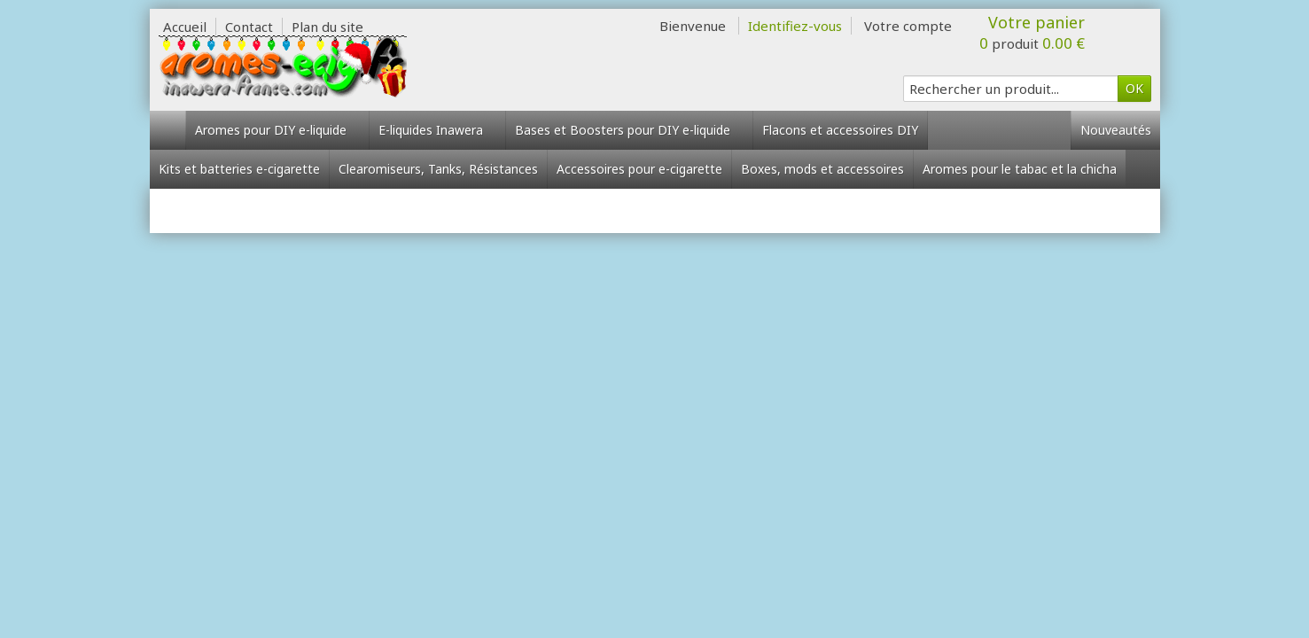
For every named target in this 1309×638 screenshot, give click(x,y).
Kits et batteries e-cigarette (239, 168)
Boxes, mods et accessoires (822, 168)
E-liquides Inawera (437, 129)
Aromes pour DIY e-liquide (277, 129)
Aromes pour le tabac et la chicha (1020, 168)
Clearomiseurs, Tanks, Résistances (438, 168)
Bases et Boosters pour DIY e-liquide (629, 129)
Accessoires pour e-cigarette (639, 168)
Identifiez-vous (795, 26)
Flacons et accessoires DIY (840, 129)
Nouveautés (1115, 129)
